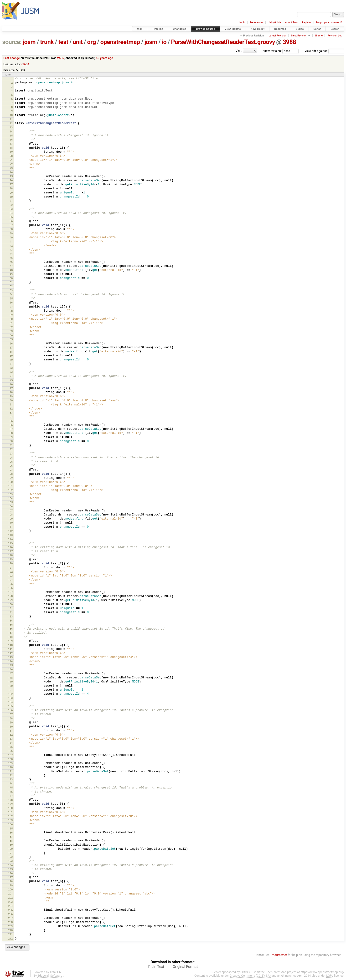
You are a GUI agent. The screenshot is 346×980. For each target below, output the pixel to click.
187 (10, 836)
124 (10, 579)
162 (10, 734)
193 (10, 861)
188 (10, 840)
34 (11, 213)
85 (11, 421)
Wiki (140, 28)
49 (11, 274)
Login (242, 22)
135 (10, 624)
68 (11, 351)
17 (11, 143)
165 (10, 746)
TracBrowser (278, 955)
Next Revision (299, 35)
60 (11, 319)
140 (10, 645)
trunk (47, 42)
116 (10, 547)
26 (11, 180)
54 (11, 294)
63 (11, 331)
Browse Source (205, 28)
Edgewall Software (49, 975)
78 (11, 392)
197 (10, 877)
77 (11, 388)
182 (10, 816)
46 (11, 261)
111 (10, 526)
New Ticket (258, 28)
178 (10, 800)
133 (10, 616)
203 (10, 902)
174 (10, 783)
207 (10, 918)
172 (10, 775)
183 (10, 820)
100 (10, 482)
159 (10, 722)
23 (11, 168)
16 (11, 139)
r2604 (25, 64)
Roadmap (280, 28)
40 (11, 237)
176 (10, 791)
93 (11, 453)
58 (11, 311)
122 (10, 571)
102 (10, 490)
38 (11, 229)
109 (10, 518)
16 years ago (104, 58)
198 (10, 881)
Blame (319, 35)
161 (10, 730)
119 (10, 559)
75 (11, 380)
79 (11, 396)
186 (10, 832)
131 (10, 608)
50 (11, 278)
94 (11, 457)
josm (29, 42)
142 (10, 653)
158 (10, 718)
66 (11, 343)
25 (11, 176)
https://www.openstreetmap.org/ (322, 972)
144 (10, 661)
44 (11, 253)
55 (11, 298)
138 (10, 636)
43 (11, 249)
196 (10, 873)
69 (11, 355)
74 (11, 376)
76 (11, 384)
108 (10, 514)
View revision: (272, 51)
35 (11, 217)
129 (10, 600)
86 (11, 425)
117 (10, 551)
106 (10, 506)
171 (10, 771)
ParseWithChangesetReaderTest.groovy (223, 42)
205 (10, 910)
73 (11, 372)
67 (11, 347)
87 (11, 429)
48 (11, 270)
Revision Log (334, 35)
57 (11, 306)
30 (11, 196)
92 (11, 449)
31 (11, 200)
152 (10, 694)
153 (10, 698)
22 (11, 164)
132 (10, 612)
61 (11, 323)
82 (11, 408)
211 (10, 934)
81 (11, 404)
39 (11, 233)
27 (11, 184)
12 (11, 123)
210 (10, 930)
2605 (60, 58)
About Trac (291, 22)
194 (10, 865)
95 (11, 461)
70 (11, 359)
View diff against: (324, 51)
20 (11, 156)
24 (11, 172)
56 (11, 302)
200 (10, 889)
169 (10, 763)
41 (11, 241)
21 (11, 160)
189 (10, 844)
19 (11, 151)
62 (11, 327)
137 (10, 632)
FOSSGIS (246, 972)
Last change (11, 58)
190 (10, 848)
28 (11, 188)
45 (11, 257)
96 (11, 465)
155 (10, 706)
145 (10, 665)
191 (10, 852)
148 (10, 677)
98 (11, 473)
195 (10, 869)
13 (11, 127)
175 (10, 787)
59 (11, 315)
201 (10, 893)
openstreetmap (120, 42)
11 (11, 119)
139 (10, 641)
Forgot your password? (329, 22)
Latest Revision (278, 35)
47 (11, 266)
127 (10, 592)
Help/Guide (274, 22)
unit (78, 42)
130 (10, 604)
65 (11, 339)
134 (10, 620)
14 (11, 131)
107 (10, 510)
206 (10, 914)
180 (10, 808)
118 (10, 555)
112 (10, 531)
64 (11, 335)
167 (10, 755)
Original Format (185, 967)
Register (306, 22)
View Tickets (233, 28)
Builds (300, 28)
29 (11, 192)
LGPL (329, 975)
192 (10, 857)
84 (11, 417)
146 (10, 669)
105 (10, 502)
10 (11, 115)
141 (10, 649)
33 (11, 209)
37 (11, 225)
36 (11, 221)
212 (10, 938)
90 (11, 441)
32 (11, 205)
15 (11, 135)
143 (10, 657)
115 (10, 543)
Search (335, 28)
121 (10, 567)
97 (11, 469)
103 (10, 494)
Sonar (317, 28)
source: (12, 42)
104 (10, 498)
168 (10, 759)
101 (10, 486)
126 (10, 588)
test (63, 42)
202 (10, 897)
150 (10, 685)
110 (10, 522)
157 (10, 714)
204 (10, 906)
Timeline (157, 28)
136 (10, 628)
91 (11, 445)
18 (11, 147)
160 (10, 726)
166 (10, 751)
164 (10, 742)
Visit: (239, 50)
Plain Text (156, 967)
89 (11, 437)
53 (11, 290)
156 (10, 710)
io (164, 42)
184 (10, 824)
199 (10, 885)
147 (10, 673)
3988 (289, 42)
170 (10, 767)
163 (10, 738)
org (91, 42)
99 (11, 478)
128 (10, 596)
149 (10, 681)
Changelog (179, 28)
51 (11, 282)
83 (11, 412)
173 (10, 779)
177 (10, 796)
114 (10, 539)
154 (10, 702)
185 (10, 828)
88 (11, 433)
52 (11, 286)
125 (10, 584)
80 (11, 400)
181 (10, 812)
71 (11, 363)
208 (10, 922)
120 (10, 563)
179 (10, 804)
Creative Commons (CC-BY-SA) (250, 975)
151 (10, 690)
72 (11, 367)
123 (10, 575)
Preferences (256, 22)
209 (10, 926)
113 (10, 535)
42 (11, 245)
